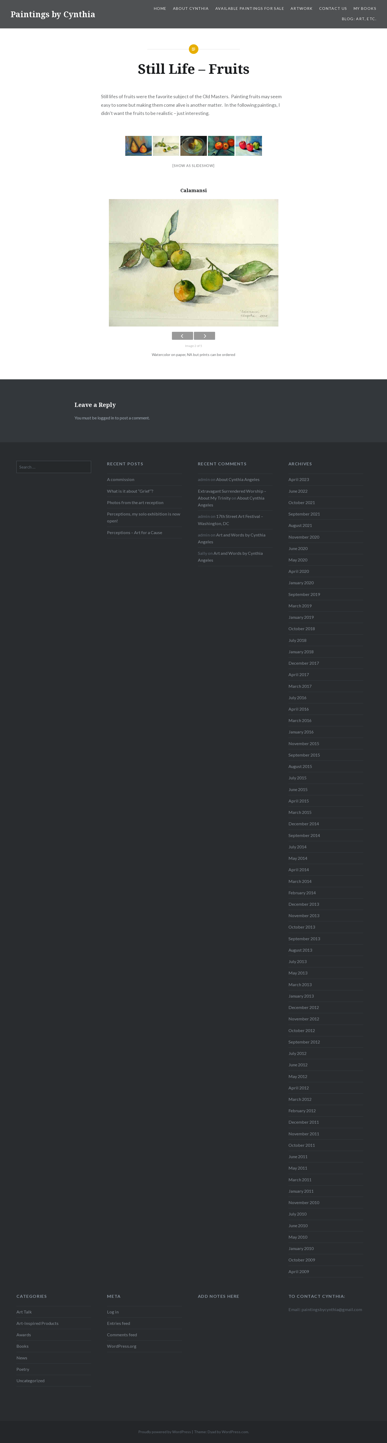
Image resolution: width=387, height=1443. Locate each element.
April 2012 (298, 1087)
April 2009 (298, 1271)
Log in (113, 1311)
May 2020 (297, 559)
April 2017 (298, 674)
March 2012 (300, 1099)
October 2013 (301, 926)
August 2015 (300, 766)
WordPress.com (235, 1431)
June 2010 (298, 1225)
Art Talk (24, 1311)
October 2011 (301, 1145)
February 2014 (302, 892)
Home (160, 8)
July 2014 (297, 846)
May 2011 (297, 1167)
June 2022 (298, 490)
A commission (120, 479)
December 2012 (303, 1007)
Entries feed (118, 1323)
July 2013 (297, 961)
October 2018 (301, 628)
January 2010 (301, 1248)
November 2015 (303, 743)
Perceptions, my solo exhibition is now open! (143, 517)
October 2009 (301, 1259)
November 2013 (303, 915)
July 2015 (297, 777)
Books (22, 1345)
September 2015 (304, 754)
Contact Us (333, 8)
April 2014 (298, 869)
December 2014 (303, 823)
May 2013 (297, 972)
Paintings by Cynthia (53, 14)
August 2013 (300, 949)
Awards (23, 1334)
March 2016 (300, 720)
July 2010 (297, 1213)
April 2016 (298, 708)
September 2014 (304, 835)
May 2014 (297, 858)
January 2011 (301, 1190)
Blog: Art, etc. (359, 18)
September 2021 (304, 513)
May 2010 (297, 1236)
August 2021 (300, 525)
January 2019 (301, 617)
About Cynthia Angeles (238, 479)
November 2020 (303, 536)
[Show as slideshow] (193, 166)
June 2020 (298, 548)
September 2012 (304, 1041)
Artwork (302, 8)
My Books (365, 8)
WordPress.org (121, 1345)
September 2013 (304, 938)
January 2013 (301, 995)
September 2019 (304, 594)
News (21, 1357)
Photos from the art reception (135, 502)
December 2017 (303, 662)
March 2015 (300, 812)
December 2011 (303, 1121)
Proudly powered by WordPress (164, 1431)
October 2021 (301, 502)
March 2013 (300, 984)
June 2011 (298, 1156)
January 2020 (301, 582)
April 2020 (298, 571)
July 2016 (297, 697)
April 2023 (298, 479)
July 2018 (297, 640)
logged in (105, 417)
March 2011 (300, 1179)
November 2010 (303, 1202)
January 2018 (301, 651)
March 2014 (300, 881)
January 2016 (301, 731)
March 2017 (300, 686)
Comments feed (122, 1334)
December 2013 (303, 904)
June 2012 (298, 1064)
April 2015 (298, 800)
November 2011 (303, 1133)
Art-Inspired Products (37, 1323)
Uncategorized (30, 1380)
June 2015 (298, 789)
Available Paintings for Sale (249, 8)
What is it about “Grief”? (130, 490)
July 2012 (297, 1053)
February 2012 (302, 1110)
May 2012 (297, 1076)
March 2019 (300, 605)
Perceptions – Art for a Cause (134, 532)
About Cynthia (191, 8)
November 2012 (303, 1018)
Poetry (22, 1369)
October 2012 (301, 1030)
